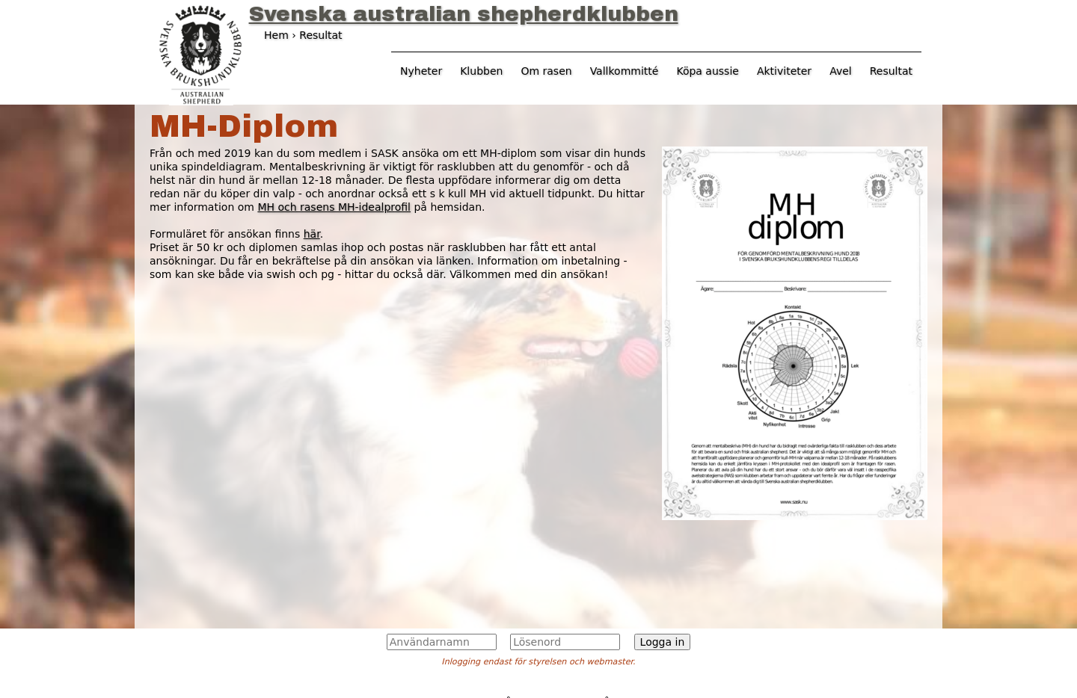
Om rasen (546, 71)
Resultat (891, 71)
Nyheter (421, 71)
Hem (276, 35)
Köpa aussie (707, 71)
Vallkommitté (624, 71)
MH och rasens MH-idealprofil (334, 207)
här (312, 234)
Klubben (481, 71)
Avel (840, 71)
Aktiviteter (784, 71)
